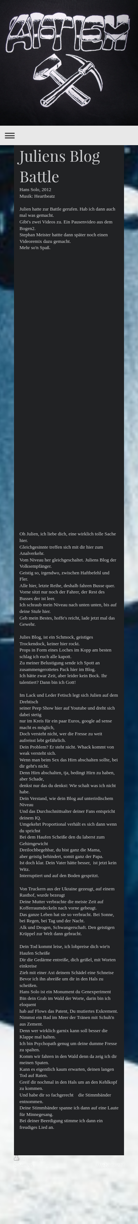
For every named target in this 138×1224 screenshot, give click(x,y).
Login (118, 1159)
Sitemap (23, 1166)
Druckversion (33, 1159)
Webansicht (110, 1166)
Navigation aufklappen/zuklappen (69, 135)
